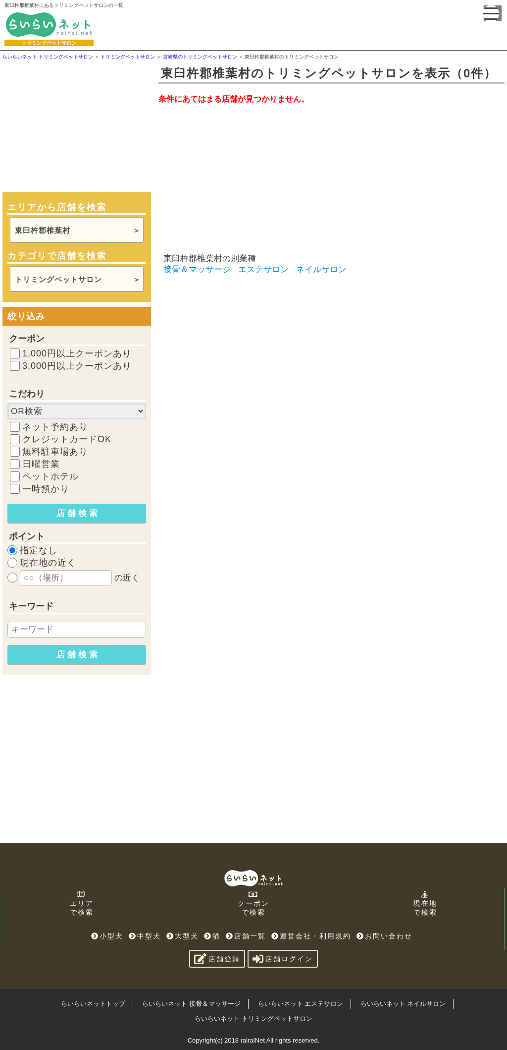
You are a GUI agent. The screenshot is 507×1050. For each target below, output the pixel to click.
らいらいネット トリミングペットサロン (253, 1018)
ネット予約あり (55, 427)
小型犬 (107, 936)
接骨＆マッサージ (197, 269)
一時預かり (45, 489)
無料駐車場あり (55, 452)
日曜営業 (41, 464)
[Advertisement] (76, 125)
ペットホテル (50, 476)
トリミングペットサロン (58, 279)
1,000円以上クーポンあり (77, 353)
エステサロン (263, 269)
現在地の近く (48, 563)
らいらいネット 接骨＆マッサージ (191, 1003)
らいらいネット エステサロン (301, 1003)
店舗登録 (217, 958)
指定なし (38, 550)
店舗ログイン (283, 958)
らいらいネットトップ (93, 1003)
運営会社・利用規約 (311, 936)
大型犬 (182, 936)
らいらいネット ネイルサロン (403, 1003)
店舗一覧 (246, 936)
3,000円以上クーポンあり (77, 366)
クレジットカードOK (66, 439)
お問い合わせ (384, 936)
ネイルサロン (321, 269)
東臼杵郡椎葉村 (42, 230)
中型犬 (145, 936)
